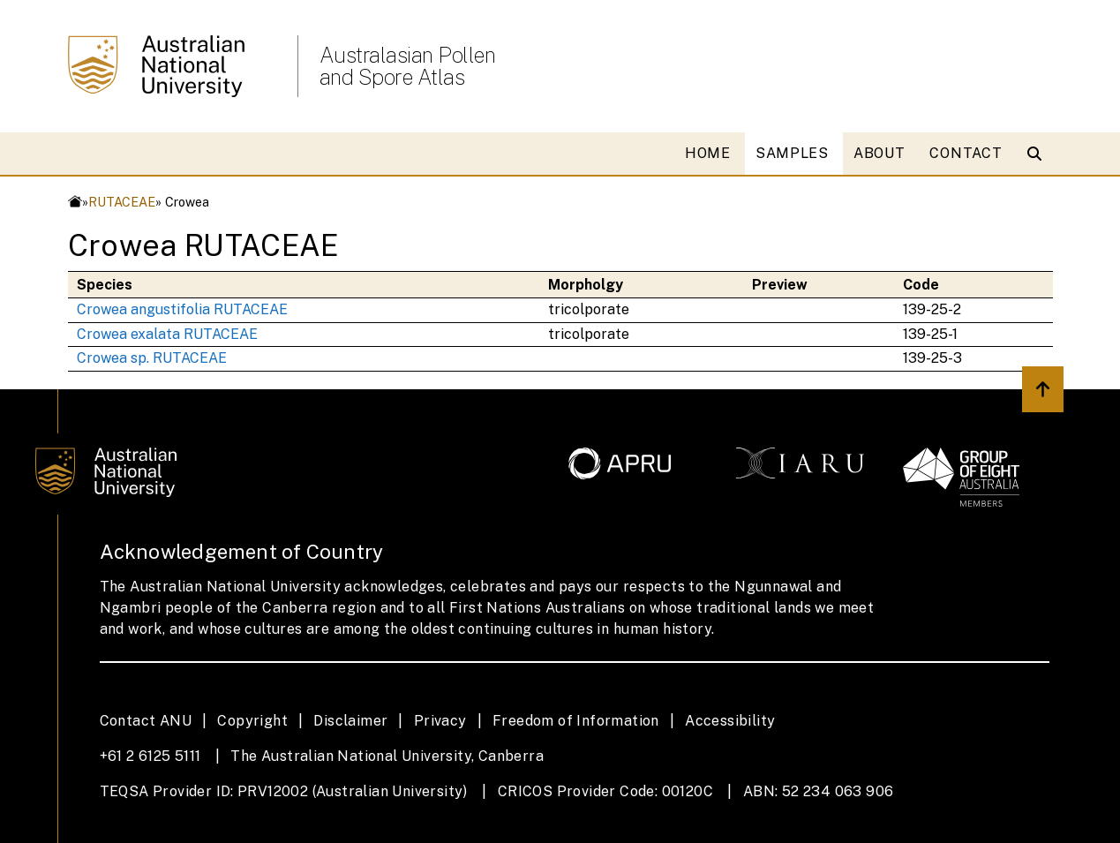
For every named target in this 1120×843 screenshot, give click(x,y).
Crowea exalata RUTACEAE (167, 334)
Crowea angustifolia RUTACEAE (182, 309)
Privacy (440, 720)
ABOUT (879, 153)
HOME (708, 153)
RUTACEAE (121, 201)
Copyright (252, 720)
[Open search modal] (1038, 154)
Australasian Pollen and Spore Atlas (407, 66)
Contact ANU (146, 720)
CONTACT (965, 153)
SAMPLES (792, 153)
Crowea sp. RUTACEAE (152, 358)
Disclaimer (350, 720)
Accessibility (730, 720)
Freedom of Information (575, 720)
